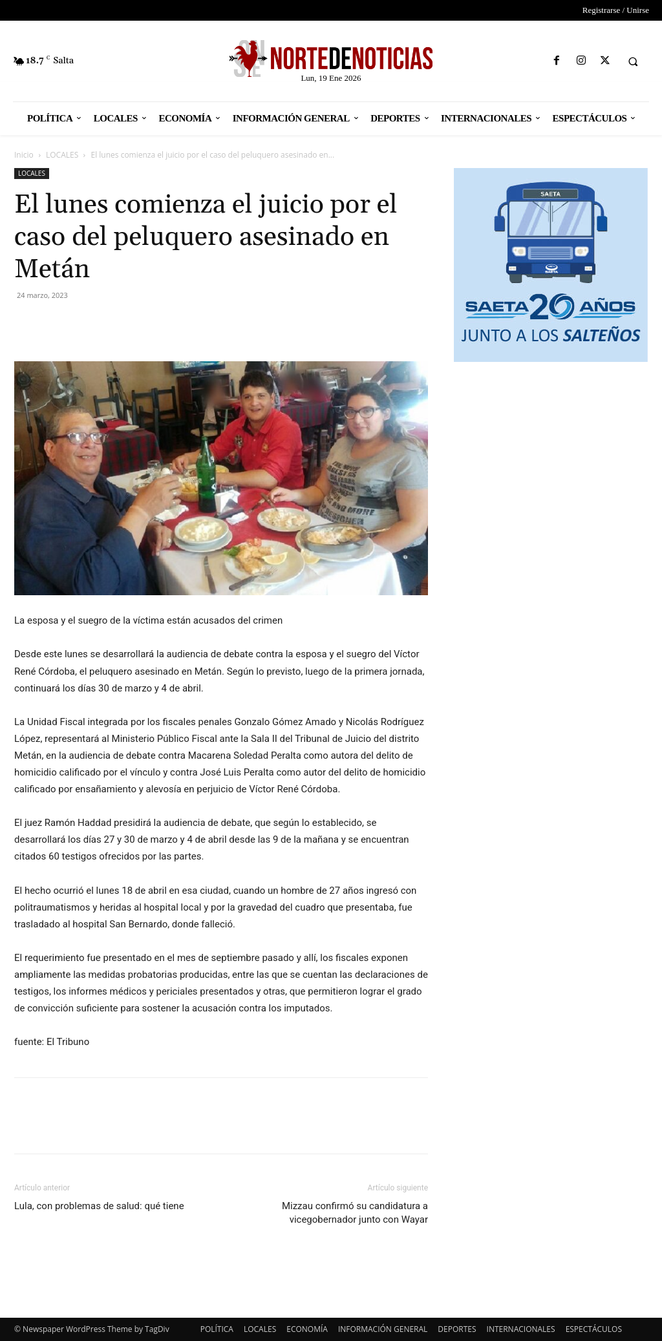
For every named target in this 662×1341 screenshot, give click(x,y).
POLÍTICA (216, 1329)
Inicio (24, 154)
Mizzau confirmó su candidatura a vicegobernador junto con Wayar (355, 1212)
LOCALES (62, 154)
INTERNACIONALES (521, 1329)
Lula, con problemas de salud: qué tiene (99, 1206)
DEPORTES (457, 1329)
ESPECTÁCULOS (594, 1329)
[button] (633, 61)
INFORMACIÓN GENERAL (382, 1329)
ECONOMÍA (307, 1329)
